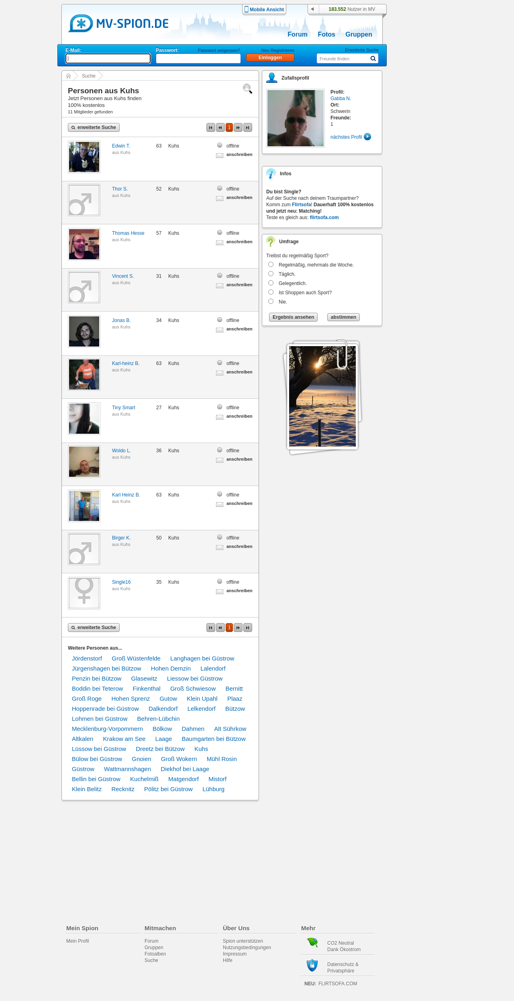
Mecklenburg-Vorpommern (107, 728)
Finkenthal (146, 688)
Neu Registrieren (277, 50)
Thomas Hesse (128, 233)
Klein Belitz (87, 789)
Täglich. (287, 274)
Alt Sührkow (230, 728)
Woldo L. (121, 450)
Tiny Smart (123, 407)
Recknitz (123, 789)
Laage (163, 738)
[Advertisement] (427, 230)
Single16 (121, 582)
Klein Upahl (202, 698)
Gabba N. (340, 98)
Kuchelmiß (144, 778)
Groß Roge (87, 698)
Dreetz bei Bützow (160, 748)
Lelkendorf (202, 708)
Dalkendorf (163, 708)
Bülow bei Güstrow (97, 758)
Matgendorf (183, 778)
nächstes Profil (346, 137)
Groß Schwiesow (193, 688)
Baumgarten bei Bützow (214, 738)
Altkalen (82, 738)
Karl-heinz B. (126, 363)
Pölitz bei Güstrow (168, 789)
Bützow (235, 708)
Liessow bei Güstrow (194, 678)
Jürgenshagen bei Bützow (106, 668)
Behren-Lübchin (158, 718)
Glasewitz (144, 678)
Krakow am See (124, 738)
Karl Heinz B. (126, 495)
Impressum (235, 954)
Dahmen (193, 728)
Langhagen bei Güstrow (202, 658)
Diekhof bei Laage (185, 768)
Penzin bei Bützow (96, 678)
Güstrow (83, 768)
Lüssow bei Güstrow (99, 748)
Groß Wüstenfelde (136, 658)
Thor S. (120, 189)
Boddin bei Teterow (97, 688)
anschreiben (239, 154)
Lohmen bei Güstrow (99, 718)
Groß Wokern (179, 758)
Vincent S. (123, 276)
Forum (298, 34)
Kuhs (125, 152)
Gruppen (358, 34)
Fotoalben (155, 954)
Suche (89, 76)
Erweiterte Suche (362, 49)
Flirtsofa (301, 204)
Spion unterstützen (243, 941)
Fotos (326, 34)
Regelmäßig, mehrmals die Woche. (316, 265)
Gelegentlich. (293, 283)
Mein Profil (77, 941)
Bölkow (162, 728)
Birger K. (121, 538)
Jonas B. (121, 320)
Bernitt (234, 688)
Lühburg (213, 789)
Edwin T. (121, 146)
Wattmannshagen (127, 768)
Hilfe (228, 960)
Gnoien (141, 758)
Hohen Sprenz (130, 698)
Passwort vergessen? (219, 50)
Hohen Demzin (171, 668)
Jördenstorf (87, 658)
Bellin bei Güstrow (96, 778)
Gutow (168, 698)
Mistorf (217, 778)
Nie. (283, 302)
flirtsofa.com (324, 217)
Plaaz (235, 698)
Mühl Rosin (222, 758)
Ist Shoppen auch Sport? (305, 292)
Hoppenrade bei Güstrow (105, 708)
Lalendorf (213, 668)
